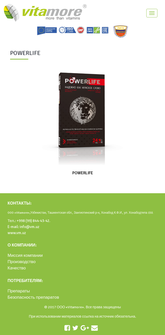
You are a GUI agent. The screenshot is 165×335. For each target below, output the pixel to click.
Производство (22, 261)
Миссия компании (25, 255)
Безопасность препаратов (33, 297)
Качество (17, 268)
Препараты (19, 291)
